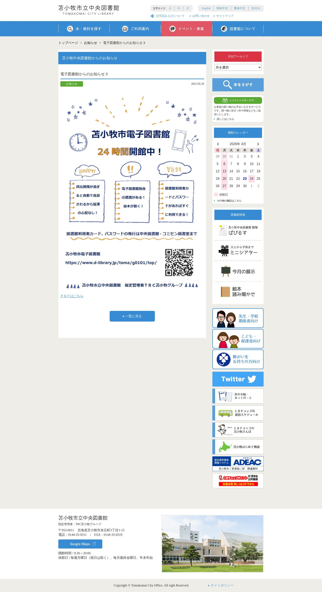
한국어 (255, 8)
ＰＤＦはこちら (71, 296)
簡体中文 (222, 8)
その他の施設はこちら (229, 200)
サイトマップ (224, 15)
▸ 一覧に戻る (132, 316)
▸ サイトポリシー (221, 585)
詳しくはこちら (225, 119)
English (206, 8)
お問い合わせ (201, 15)
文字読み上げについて (170, 15)
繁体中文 (239, 8)
